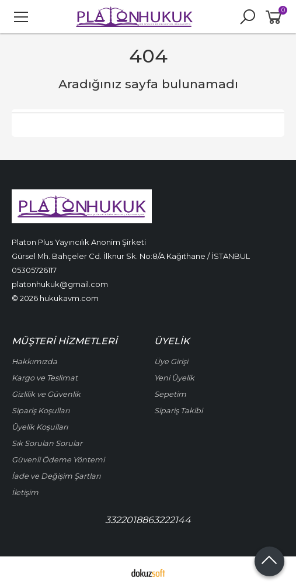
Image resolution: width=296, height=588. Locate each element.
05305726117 (34, 270)
